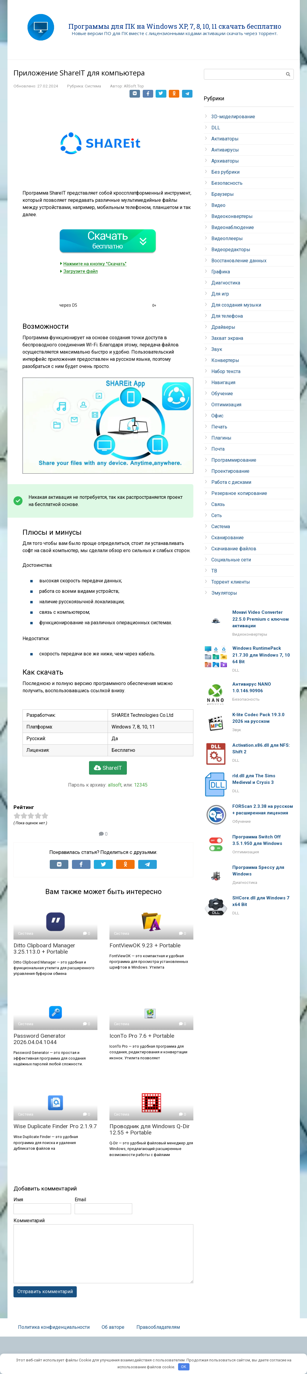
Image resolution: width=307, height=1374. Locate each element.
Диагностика (225, 283)
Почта (218, 449)
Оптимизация (226, 404)
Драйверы (223, 327)
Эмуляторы (224, 593)
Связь (218, 504)
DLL (215, 128)
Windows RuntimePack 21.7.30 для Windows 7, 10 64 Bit (261, 655)
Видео (218, 205)
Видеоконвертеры (232, 216)
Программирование (233, 460)
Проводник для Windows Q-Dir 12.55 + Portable (149, 1129)
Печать (219, 427)
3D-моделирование (233, 116)
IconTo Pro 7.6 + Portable (141, 1035)
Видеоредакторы (230, 249)
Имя (18, 1199)
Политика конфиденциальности (54, 1327)
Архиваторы (225, 161)
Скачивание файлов (233, 549)
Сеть (216, 515)
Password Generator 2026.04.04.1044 (39, 1039)
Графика (220, 272)
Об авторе (113, 1327)
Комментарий (29, 1220)
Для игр (220, 294)
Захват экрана (227, 338)
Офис (217, 416)
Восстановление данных (239, 260)
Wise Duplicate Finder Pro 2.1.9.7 (55, 1126)
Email (80, 1199)
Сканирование (227, 537)
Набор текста (225, 371)
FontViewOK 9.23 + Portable (144, 945)
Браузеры (222, 194)
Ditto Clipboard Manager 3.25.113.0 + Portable (44, 948)
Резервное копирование (239, 493)
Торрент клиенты (230, 582)
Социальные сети (231, 560)
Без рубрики (225, 172)
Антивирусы (225, 150)
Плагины (221, 438)
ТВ (214, 571)
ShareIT (108, 767)
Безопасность (227, 183)
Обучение (222, 393)
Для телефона (227, 316)
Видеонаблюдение (232, 227)
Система (93, 86)
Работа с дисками (231, 482)
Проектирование (230, 471)
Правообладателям (158, 1327)
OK (183, 1366)
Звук (216, 349)
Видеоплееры (227, 238)
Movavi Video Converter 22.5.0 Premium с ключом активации (260, 619)
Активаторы (225, 139)
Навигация (223, 382)
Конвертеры (225, 360)
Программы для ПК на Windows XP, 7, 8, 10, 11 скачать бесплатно (174, 26)
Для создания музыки (236, 305)
